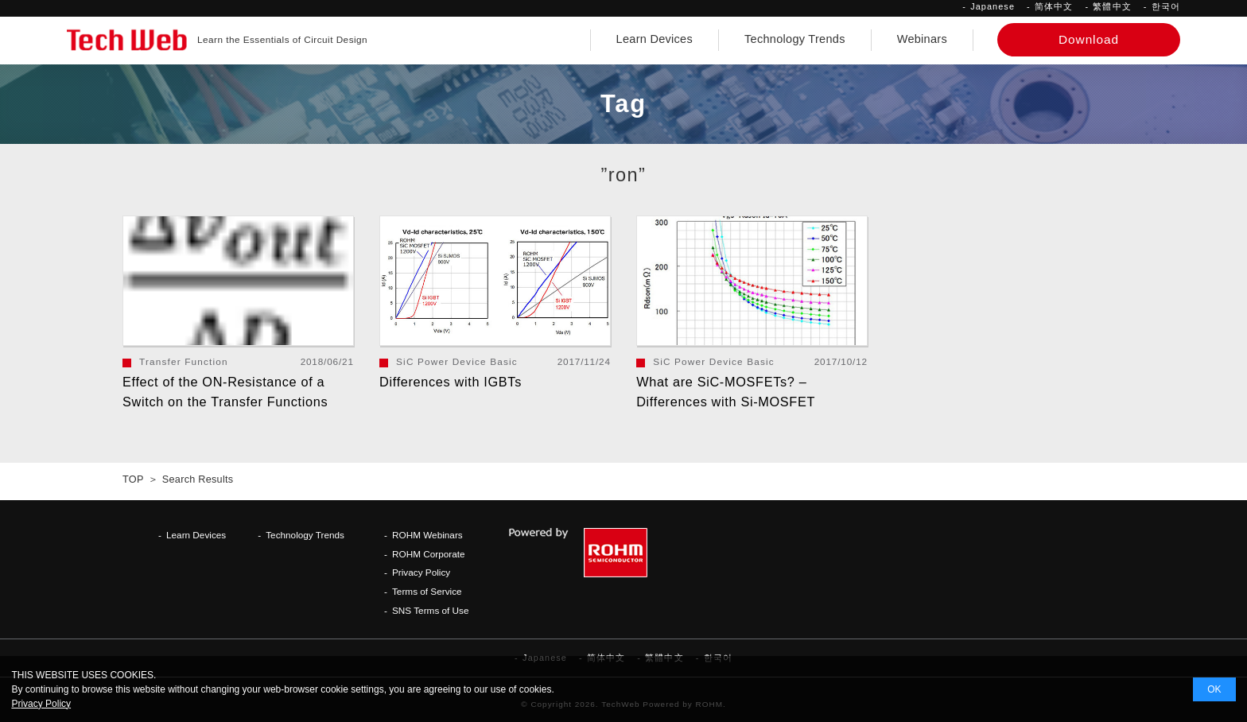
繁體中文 (1112, 6)
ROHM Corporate (428, 554)
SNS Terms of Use (430, 610)
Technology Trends (794, 39)
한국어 (1166, 6)
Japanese (992, 6)
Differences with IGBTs (450, 382)
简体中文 (1054, 6)
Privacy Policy (421, 572)
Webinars (922, 39)
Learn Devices (654, 39)
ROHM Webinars (427, 535)
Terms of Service (427, 591)
